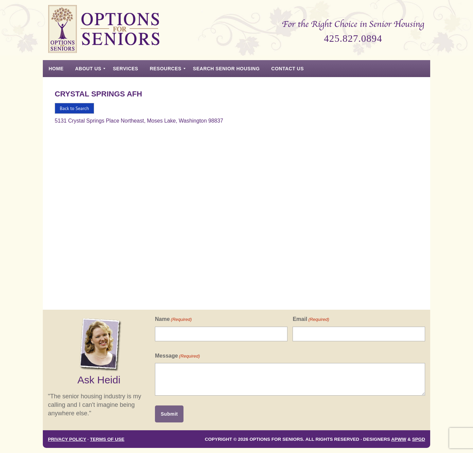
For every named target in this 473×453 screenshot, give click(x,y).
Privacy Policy (67, 439)
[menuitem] (56, 68)
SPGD (418, 439)
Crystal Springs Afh (98, 94)
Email (311, 319)
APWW (398, 439)
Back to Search (74, 108)
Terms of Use (107, 439)
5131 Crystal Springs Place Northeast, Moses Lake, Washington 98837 (139, 121)
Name (173, 319)
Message (177, 356)
